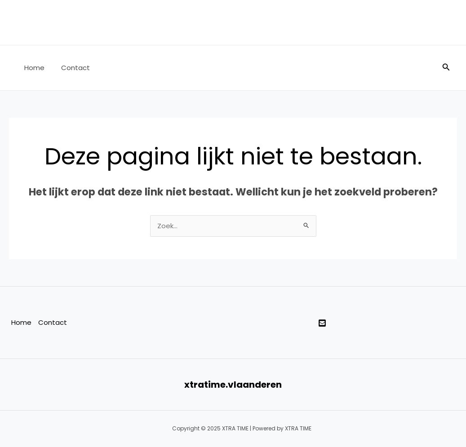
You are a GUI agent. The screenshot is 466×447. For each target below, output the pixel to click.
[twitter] (322, 323)
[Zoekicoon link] (446, 68)
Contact (70, 67)
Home (32, 67)
